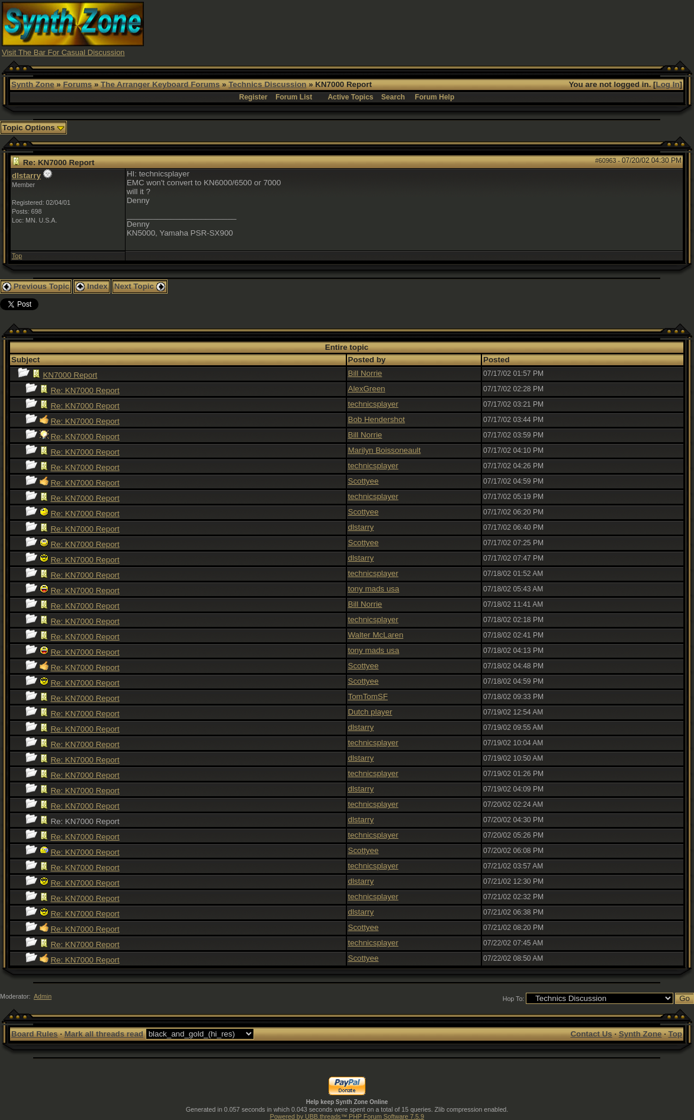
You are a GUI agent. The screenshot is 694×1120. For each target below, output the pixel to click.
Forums (77, 84)
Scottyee (363, 481)
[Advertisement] (476, 28)
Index (92, 286)
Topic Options (33, 127)
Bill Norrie (365, 373)
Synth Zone (32, 84)
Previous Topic (35, 286)
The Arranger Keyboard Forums (160, 84)
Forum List (293, 97)
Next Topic (139, 286)
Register (253, 97)
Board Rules (34, 1033)
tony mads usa (374, 588)
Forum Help (435, 97)
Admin (43, 996)
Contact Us (591, 1033)
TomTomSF (368, 696)
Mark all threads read (104, 1033)
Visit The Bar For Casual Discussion (63, 52)
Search (393, 97)
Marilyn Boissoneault (384, 450)
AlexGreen (366, 388)
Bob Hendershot (376, 419)
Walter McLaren (376, 634)
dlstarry (26, 175)
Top (17, 255)
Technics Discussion (268, 84)
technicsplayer (373, 404)
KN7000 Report (70, 375)
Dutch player (370, 711)
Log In (668, 84)
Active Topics (350, 97)
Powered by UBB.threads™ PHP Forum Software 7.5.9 (347, 1116)
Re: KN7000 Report (84, 390)
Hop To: (514, 998)
